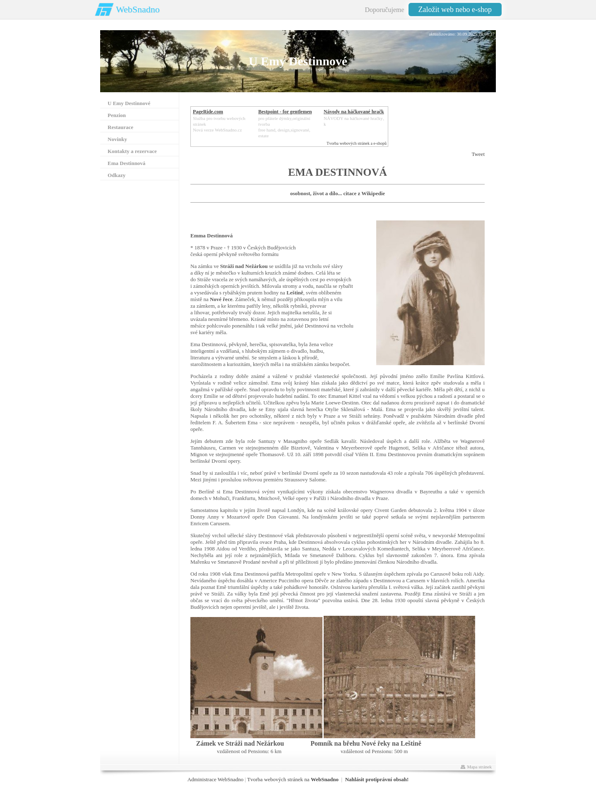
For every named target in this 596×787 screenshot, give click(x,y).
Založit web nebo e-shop (455, 9)
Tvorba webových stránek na (293, 779)
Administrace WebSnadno (215, 779)
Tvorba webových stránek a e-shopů (357, 143)
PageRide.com (208, 112)
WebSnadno (138, 9)
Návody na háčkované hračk (354, 112)
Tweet (478, 154)
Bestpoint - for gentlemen (285, 112)
